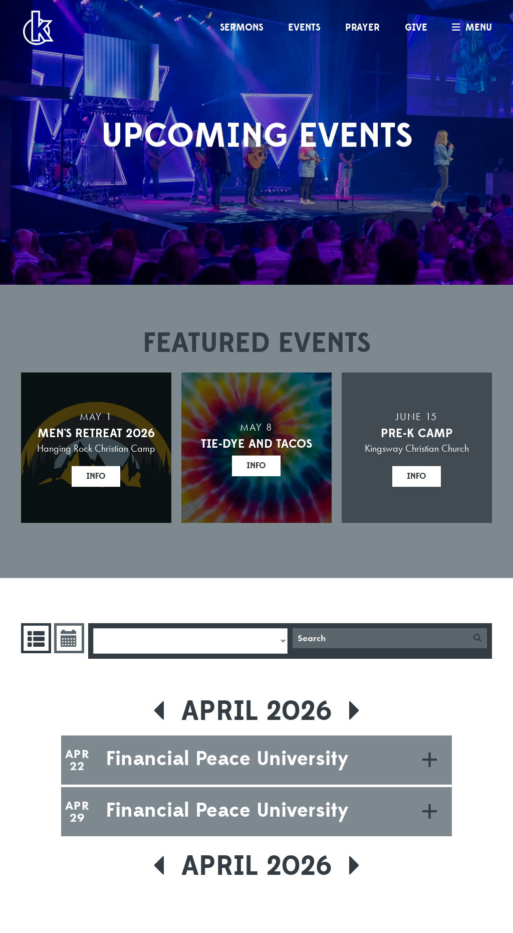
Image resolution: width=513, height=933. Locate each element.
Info (96, 476)
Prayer (362, 28)
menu (469, 28)
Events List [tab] (35, 638)
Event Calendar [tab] (68, 638)
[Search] (380, 638)
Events (304, 28)
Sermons (241, 28)
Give (416, 28)
